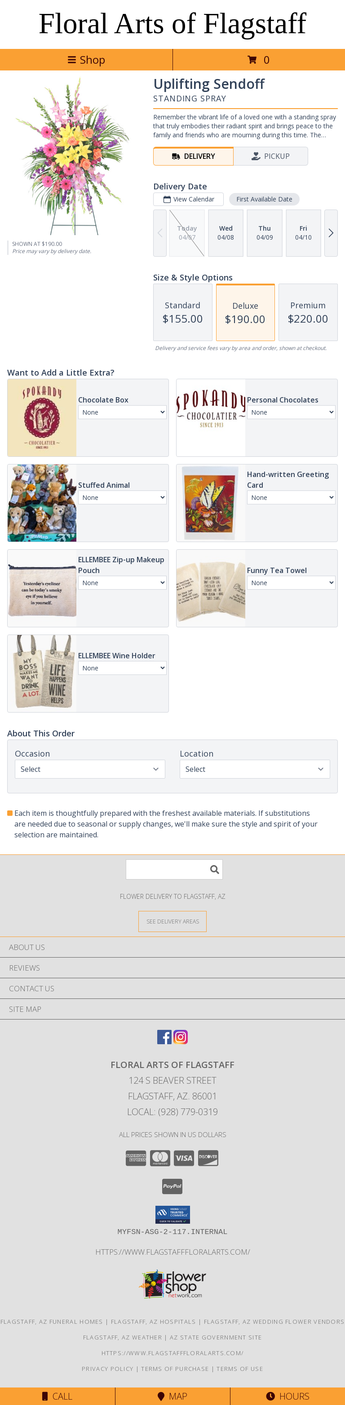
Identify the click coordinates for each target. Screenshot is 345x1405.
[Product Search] (174, 869)
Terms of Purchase (175, 1369)
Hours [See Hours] (288, 1396)
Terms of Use (240, 1369)
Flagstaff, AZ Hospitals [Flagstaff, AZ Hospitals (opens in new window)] (153, 1321)
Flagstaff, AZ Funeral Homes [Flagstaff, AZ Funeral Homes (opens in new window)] (51, 1321)
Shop (86, 59)
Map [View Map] (172, 1396)
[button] (172, 1215)
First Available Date (264, 199)
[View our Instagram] (180, 1041)
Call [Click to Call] (57, 1396)
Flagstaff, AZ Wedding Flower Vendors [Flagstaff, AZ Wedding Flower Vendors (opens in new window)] (274, 1321)
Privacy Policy (107, 1369)
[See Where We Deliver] (172, 921)
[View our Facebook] (164, 1041)
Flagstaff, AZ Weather (122, 1337)
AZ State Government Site (216, 1337)
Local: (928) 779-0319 (172, 1112)
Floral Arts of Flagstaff (172, 23)
